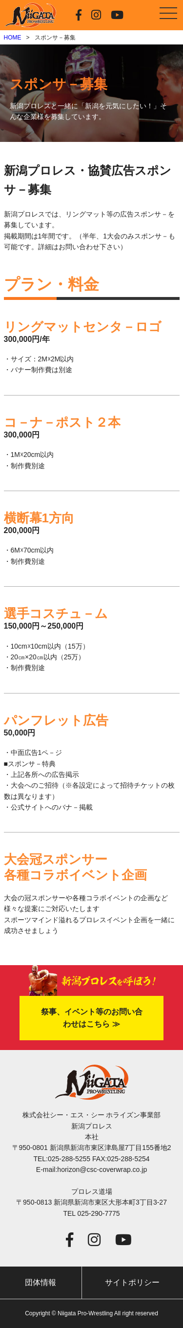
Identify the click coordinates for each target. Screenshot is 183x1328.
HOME (12, 37)
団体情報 (40, 1282)
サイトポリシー (132, 1282)
